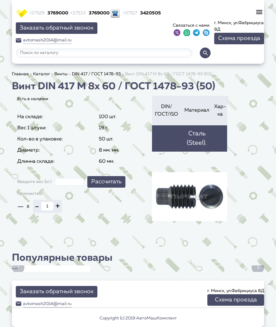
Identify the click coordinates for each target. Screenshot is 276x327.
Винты (61, 74)
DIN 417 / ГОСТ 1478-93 (96, 74)
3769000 (48, 13)
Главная (20, 74)
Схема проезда (239, 38)
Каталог (41, 74)
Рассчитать (106, 182)
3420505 (142, 13)
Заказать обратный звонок (56, 28)
